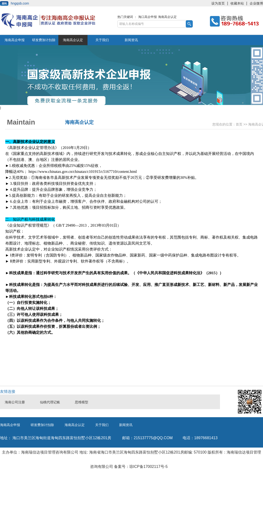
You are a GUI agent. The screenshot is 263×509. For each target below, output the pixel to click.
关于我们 (102, 40)
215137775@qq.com (147, 438)
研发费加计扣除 (43, 40)
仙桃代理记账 (50, 402)
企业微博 (256, 3)
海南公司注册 (15, 402)
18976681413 (200, 438)
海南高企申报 (15, 40)
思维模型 (81, 402)
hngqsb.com (20, 3)
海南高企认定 (167, 17)
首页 (239, 124)
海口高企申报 (147, 17)
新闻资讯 (131, 40)
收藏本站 (237, 3)
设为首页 (218, 3)
